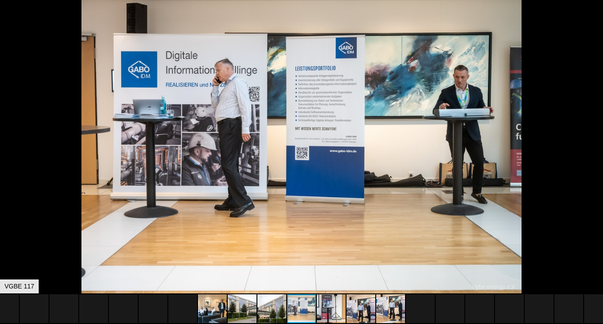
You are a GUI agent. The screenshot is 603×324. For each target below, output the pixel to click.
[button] (595, 23)
